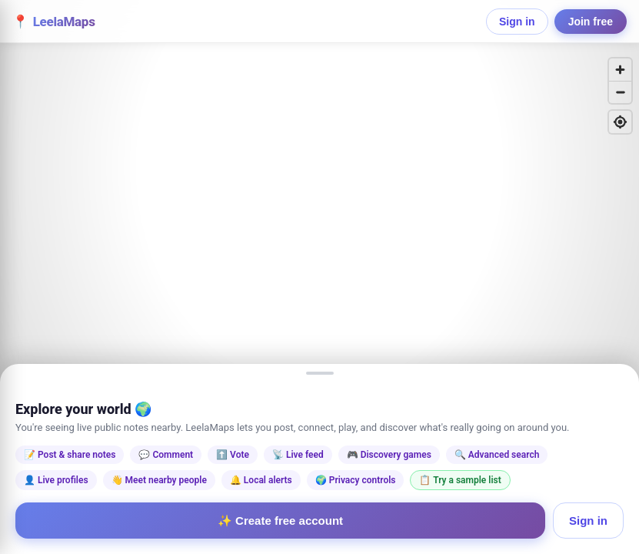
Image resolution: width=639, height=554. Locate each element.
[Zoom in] (620, 69)
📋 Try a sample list (460, 480)
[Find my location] (620, 122)
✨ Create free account (280, 520)
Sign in (517, 21)
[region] (319, 277)
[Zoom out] (620, 92)
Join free (590, 21)
